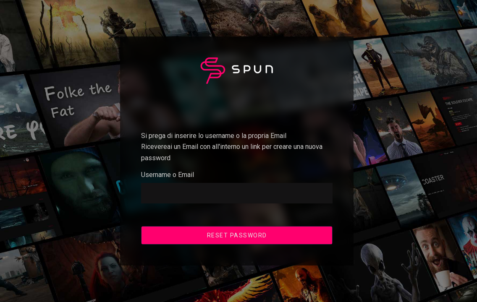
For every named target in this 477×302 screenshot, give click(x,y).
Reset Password (237, 235)
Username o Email (167, 175)
